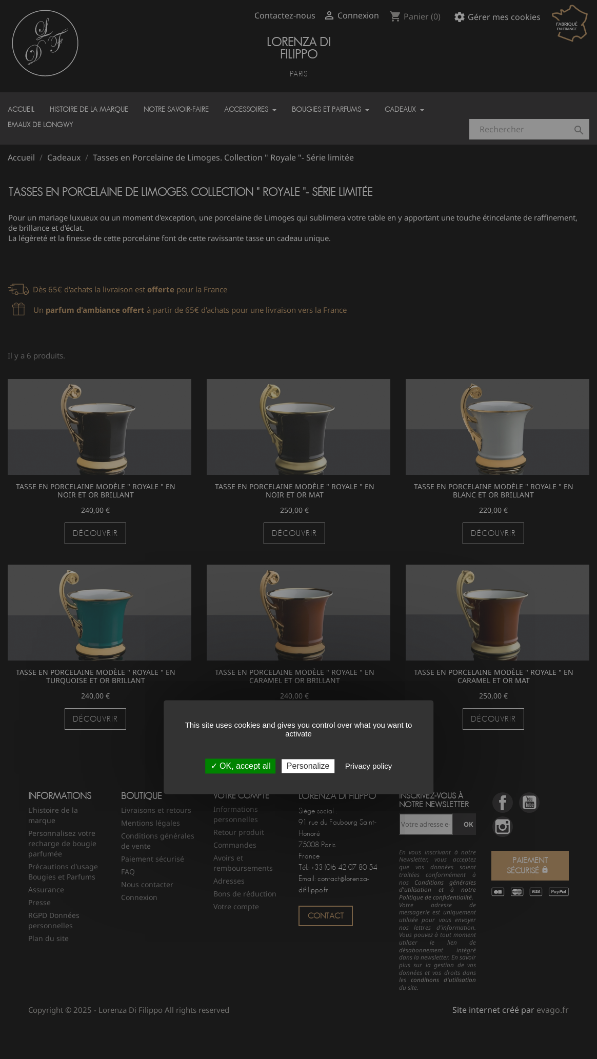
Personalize (308, 766)
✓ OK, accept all (241, 766)
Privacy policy (368, 766)
